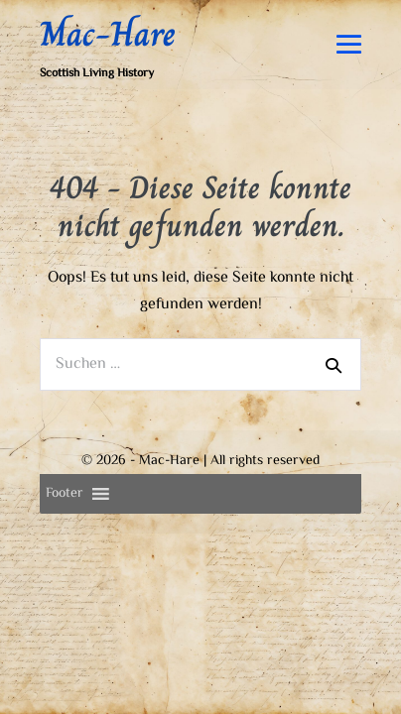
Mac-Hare (108, 58)
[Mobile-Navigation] (348, 69)
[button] (64, 518)
